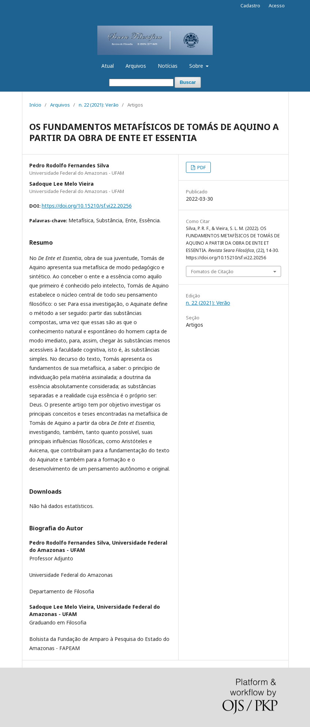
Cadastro (250, 5)
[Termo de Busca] (141, 82)
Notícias (168, 65)
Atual (107, 65)
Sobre (197, 65)
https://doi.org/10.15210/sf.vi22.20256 (87, 205)
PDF (201, 167)
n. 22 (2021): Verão (99, 104)
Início (35, 104)
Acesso (277, 5)
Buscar (188, 82)
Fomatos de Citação (212, 271)
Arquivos (136, 65)
